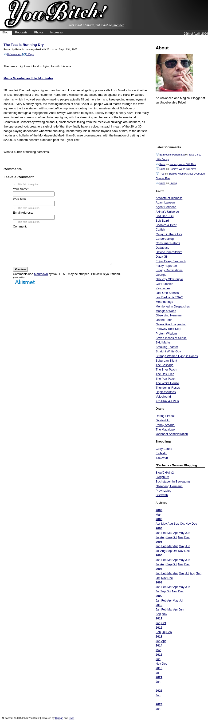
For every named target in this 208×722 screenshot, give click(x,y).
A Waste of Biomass (169, 198)
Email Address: (23, 212)
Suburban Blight (166, 360)
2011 (159, 618)
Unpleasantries (166, 392)
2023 (159, 690)
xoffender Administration (172, 434)
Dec (194, 523)
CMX (72, 718)
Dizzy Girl (162, 256)
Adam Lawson (165, 202)
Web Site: (19, 198)
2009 (159, 596)
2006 (159, 555)
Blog (5, 32)
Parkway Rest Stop (168, 329)
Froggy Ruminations (169, 270)
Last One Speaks (167, 293)
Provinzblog (163, 490)
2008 (159, 582)
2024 (159, 704)
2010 (159, 605)
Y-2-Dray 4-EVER (167, 401)
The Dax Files (165, 374)
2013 (159, 636)
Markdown (41, 281)
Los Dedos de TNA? (169, 297)
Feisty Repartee (166, 265)
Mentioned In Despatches (173, 306)
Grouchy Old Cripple (169, 279)
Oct (182, 523)
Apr (158, 523)
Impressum (57, 32)
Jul (157, 537)
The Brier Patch (166, 369)
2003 (159, 510)
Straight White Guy (168, 351)
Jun (187, 533)
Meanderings (164, 301)
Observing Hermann (169, 315)
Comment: (20, 226)
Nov (188, 523)
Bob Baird (162, 220)
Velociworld (163, 396)
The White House (167, 383)
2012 (159, 627)
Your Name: (21, 189)
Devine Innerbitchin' (169, 252)
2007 (159, 568)
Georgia (161, 274)
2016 (159, 668)
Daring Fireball (165, 416)
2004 (159, 528)
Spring (173, 183)
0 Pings (30, 54)
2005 (159, 541)
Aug (170, 523)
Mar (158, 514)
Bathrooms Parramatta (171, 154)
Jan (158, 533)
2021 (159, 677)
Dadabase (162, 247)
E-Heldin (161, 453)
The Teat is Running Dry (24, 45)
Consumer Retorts (168, 243)
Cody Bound (164, 449)
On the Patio (164, 320)
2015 (159, 654)
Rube (162, 164)
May (164, 523)
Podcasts (21, 32)
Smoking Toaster (167, 347)
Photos (38, 32)
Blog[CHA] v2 (165, 472)
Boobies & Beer (166, 225)
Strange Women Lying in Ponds (177, 356)
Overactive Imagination (171, 324)
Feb (163, 533)
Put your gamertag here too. (180, 124)
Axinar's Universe (167, 211)
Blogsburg (162, 477)
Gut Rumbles (164, 284)
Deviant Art (163, 420)
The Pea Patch (166, 378)
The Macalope (165, 429)
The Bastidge (164, 365)
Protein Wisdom (166, 333)
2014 (159, 645)
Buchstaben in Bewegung (173, 481)
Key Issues (163, 288)
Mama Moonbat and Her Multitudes (28, 78)
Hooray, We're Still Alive (182, 164)
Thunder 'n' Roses (168, 387)
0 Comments (14, 54)
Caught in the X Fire (169, 234)
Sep (176, 523)
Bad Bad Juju (164, 216)
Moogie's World (166, 311)
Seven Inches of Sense (171, 338)
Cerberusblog (165, 238)
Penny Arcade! (165, 425)
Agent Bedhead (166, 207)
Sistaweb (162, 457)
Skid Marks (163, 342)
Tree (162, 173)
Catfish (160, 229)
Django (59, 718)
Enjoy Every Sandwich (170, 261)
